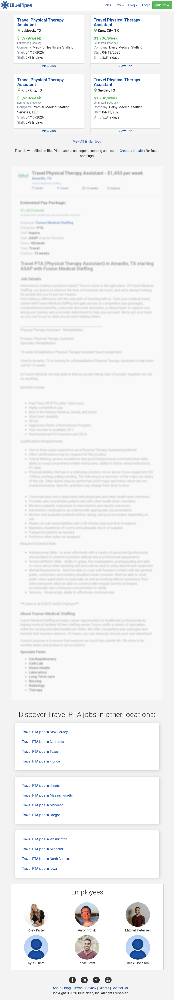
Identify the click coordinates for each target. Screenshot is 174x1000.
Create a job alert (132, 151)
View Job (49, 66)
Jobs (107, 5)
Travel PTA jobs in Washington (44, 839)
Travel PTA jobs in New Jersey (45, 732)
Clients (104, 988)
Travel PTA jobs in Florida (41, 761)
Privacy (90, 988)
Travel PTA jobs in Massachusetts (47, 795)
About (57, 988)
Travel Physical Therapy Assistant (40, 22)
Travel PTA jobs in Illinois (41, 786)
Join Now (162, 5)
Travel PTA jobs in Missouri (42, 849)
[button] (119, 5)
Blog (67, 988)
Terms (78, 988)
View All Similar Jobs (87, 141)
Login (146, 5)
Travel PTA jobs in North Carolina (46, 859)
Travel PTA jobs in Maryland (42, 805)
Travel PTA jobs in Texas (40, 752)
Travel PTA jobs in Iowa (39, 869)
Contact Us (120, 988)
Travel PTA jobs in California (43, 742)
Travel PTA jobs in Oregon (41, 815)
